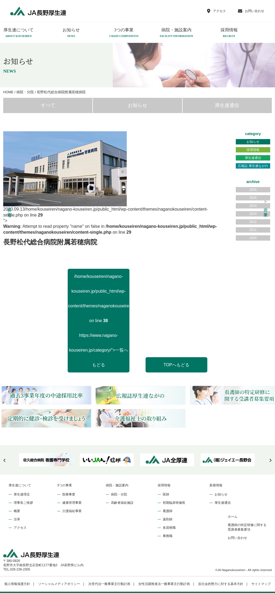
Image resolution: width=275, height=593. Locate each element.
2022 (253, 222)
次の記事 (265, 205)
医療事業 (68, 494)
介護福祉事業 (72, 511)
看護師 (167, 511)
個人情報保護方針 (17, 584)
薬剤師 (167, 519)
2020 (253, 238)
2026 (253, 190)
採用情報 (229, 33)
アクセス (20, 527)
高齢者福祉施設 (122, 503)
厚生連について (20, 485)
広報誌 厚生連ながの (253, 166)
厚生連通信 (227, 105)
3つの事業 (123, 33)
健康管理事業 (72, 503)
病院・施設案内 (176, 33)
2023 (253, 214)
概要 (17, 511)
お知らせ (71, 33)
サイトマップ (261, 584)
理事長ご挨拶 (23, 503)
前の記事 (10, 205)
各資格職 (169, 527)
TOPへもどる (177, 365)
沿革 (17, 519)
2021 (253, 230)
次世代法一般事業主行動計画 (109, 584)
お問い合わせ (237, 538)
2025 (253, 198)
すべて (48, 105)
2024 (253, 206)
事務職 (167, 536)
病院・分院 (119, 494)
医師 (166, 494)
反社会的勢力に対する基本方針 (220, 584)
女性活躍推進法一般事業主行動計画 (164, 584)
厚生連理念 (22, 494)
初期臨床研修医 (174, 503)
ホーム (232, 517)
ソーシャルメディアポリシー (59, 584)
